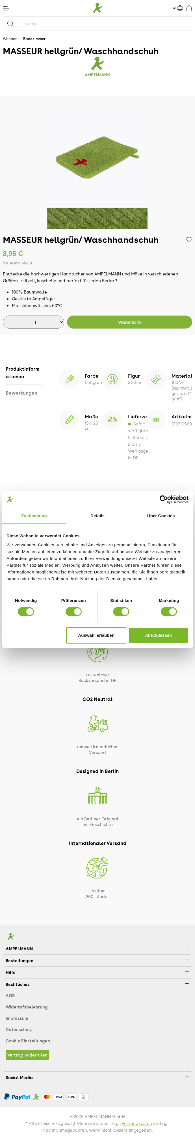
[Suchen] (12, 24)
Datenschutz (19, 1029)
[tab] (24, 372)
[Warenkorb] (189, 8)
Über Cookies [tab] (161, 515)
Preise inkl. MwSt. (18, 262)
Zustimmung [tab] (34, 515)
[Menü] (6, 8)
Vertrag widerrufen (27, 1055)
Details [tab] (97, 515)
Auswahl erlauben (96, 635)
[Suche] (107, 24)
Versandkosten (137, 1123)
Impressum (17, 1018)
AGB (10, 995)
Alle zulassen (158, 635)
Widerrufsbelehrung (27, 1007)
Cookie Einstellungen (28, 1041)
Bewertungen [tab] (21, 393)
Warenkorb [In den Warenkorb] (129, 322)
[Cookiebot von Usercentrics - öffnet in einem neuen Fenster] (163, 499)
